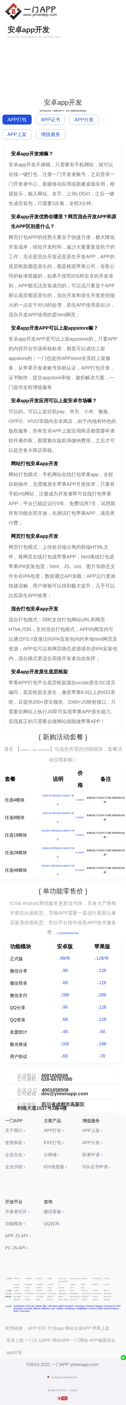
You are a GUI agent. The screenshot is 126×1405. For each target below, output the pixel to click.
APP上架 (107, 1278)
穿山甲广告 (107, 1297)
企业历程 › (15, 1166)
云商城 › (51, 1154)
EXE (42, 1328)
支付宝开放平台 (86, 1294)
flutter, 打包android (22, 1311)
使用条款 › (15, 1142)
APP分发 (50, 1284)
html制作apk (70, 1309)
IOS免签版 (28, 1284)
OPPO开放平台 (30, 1294)
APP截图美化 (102, 1340)
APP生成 (29, 1306)
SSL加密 (16, 1284)
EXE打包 (39, 1278)
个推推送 (84, 1300)
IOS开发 (39, 1290)
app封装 (14, 1352)
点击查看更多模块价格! (68, 933)
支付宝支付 (85, 1297)
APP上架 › (92, 1130)
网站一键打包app (50, 1306)
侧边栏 (61, 1297)
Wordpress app (75, 1278)
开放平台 (84, 1290)
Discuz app (62, 1278)
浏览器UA (17, 1300)
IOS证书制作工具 (64, 1283)
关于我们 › (15, 1130)
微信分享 (50, 1297)
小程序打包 (28, 1278)
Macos (72, 1290)
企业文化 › (15, 1154)
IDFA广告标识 (63, 1300)
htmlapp (61, 1287)
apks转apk (80, 1306)
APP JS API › (18, 1235)
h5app (49, 1287)
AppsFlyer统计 (75, 1297)
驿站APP (61, 1340)
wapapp (72, 1284)
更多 (82, 1287)
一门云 (31, 1340)
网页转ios (46, 1309)
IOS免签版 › (55, 1166)
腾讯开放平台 (108, 1294)
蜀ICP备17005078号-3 (57, 1390)
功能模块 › (15, 1223)
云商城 (49, 1278)
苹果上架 (101, 1328)
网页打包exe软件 (66, 1306)
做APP (83, 1284)
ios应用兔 (28, 1309)
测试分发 (107, 1290)
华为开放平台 (18, 1294)
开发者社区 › (17, 1211)
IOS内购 (27, 1300)
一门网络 (79, 1340)
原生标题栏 (17, 1297)
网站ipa (37, 1309)
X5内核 (94, 1297)
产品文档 (73, 1390)
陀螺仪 (38, 1300)
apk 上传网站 (57, 1309)
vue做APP (39, 1284)
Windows (62, 1290)
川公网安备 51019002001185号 (64, 1377)
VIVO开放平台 (41, 1294)
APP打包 (17, 1278)
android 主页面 (95, 1309)
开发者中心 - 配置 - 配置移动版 (35, 750)
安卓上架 (15, 1340)
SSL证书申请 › (96, 1166)
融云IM (49, 1300)
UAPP (45, 1340)
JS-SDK (95, 1290)
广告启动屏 (40, 1297)
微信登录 (107, 1300)
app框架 (39, 1287)
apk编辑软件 (82, 1309)
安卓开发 (28, 1290)
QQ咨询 (51, 1223)
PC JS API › (16, 1247)
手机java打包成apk (94, 1306)
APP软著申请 (97, 1278)
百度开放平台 (97, 1294)
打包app (56, 1328)
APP (32, 1328)
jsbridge (16, 1287)
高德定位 (95, 1300)
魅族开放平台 (63, 1294)
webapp (106, 1284)
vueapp (27, 1287)
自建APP (95, 1284)
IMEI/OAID (73, 1300)
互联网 (49, 1290)
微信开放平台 (74, 1294)
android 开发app (111, 1309)
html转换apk (19, 1306)
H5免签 (38, 1306)
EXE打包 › (54, 1142)
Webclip (84, 1278)
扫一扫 (27, 1297)
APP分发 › (92, 1142)
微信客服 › (54, 1211)
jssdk (72, 1287)
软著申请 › (92, 1154)
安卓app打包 (109, 1306)
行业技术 (17, 1290)
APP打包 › (54, 1130)
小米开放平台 (51, 1294)
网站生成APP (78, 1328)
